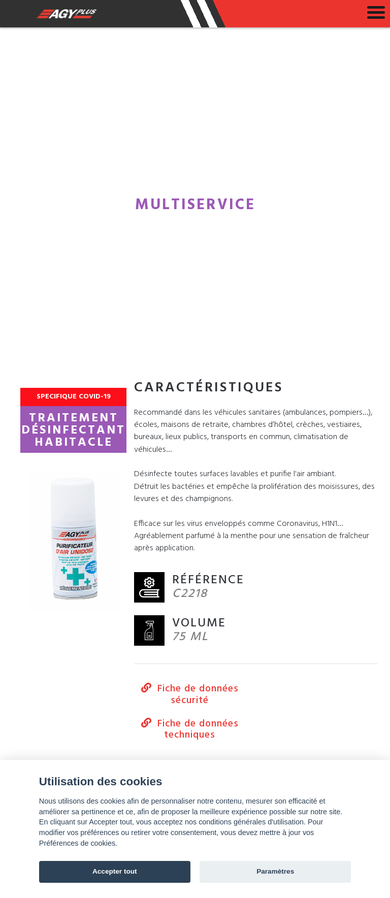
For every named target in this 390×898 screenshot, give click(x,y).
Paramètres (275, 871)
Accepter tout (114, 871)
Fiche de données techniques (190, 730)
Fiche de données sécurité (190, 695)
